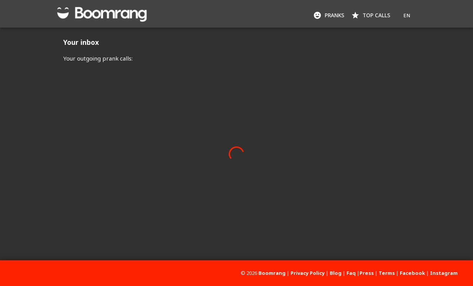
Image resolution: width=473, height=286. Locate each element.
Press (367, 273)
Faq (351, 273)
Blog (336, 273)
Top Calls (371, 15)
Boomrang (272, 273)
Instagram (444, 273)
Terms (387, 273)
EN (406, 15)
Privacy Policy (308, 273)
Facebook (412, 273)
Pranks (329, 15)
